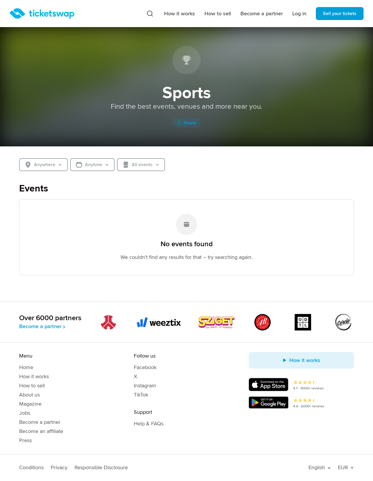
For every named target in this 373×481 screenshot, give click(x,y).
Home (26, 367)
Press (25, 440)
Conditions (31, 467)
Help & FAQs (149, 423)
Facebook (145, 367)
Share (186, 123)
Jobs (24, 413)
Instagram (145, 385)
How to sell (217, 13)
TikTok (141, 394)
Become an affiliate (41, 431)
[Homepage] (41, 13)
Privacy (59, 467)
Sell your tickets (340, 13)
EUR (346, 467)
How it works (179, 13)
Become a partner (261, 13)
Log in (299, 13)
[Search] (150, 13)
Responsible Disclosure (101, 467)
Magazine (30, 404)
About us (29, 394)
